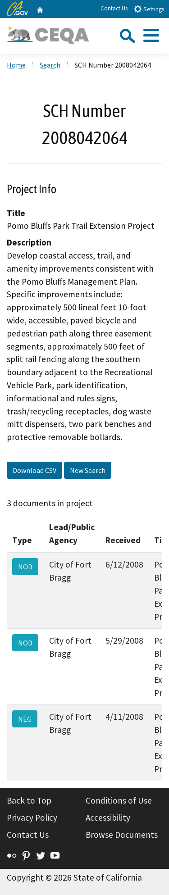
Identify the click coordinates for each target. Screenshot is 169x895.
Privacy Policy (32, 817)
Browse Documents (122, 834)
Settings (149, 9)
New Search (87, 470)
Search (50, 64)
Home (16, 64)
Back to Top (29, 800)
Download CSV (34, 470)
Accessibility (108, 817)
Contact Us (114, 8)
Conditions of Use (119, 800)
